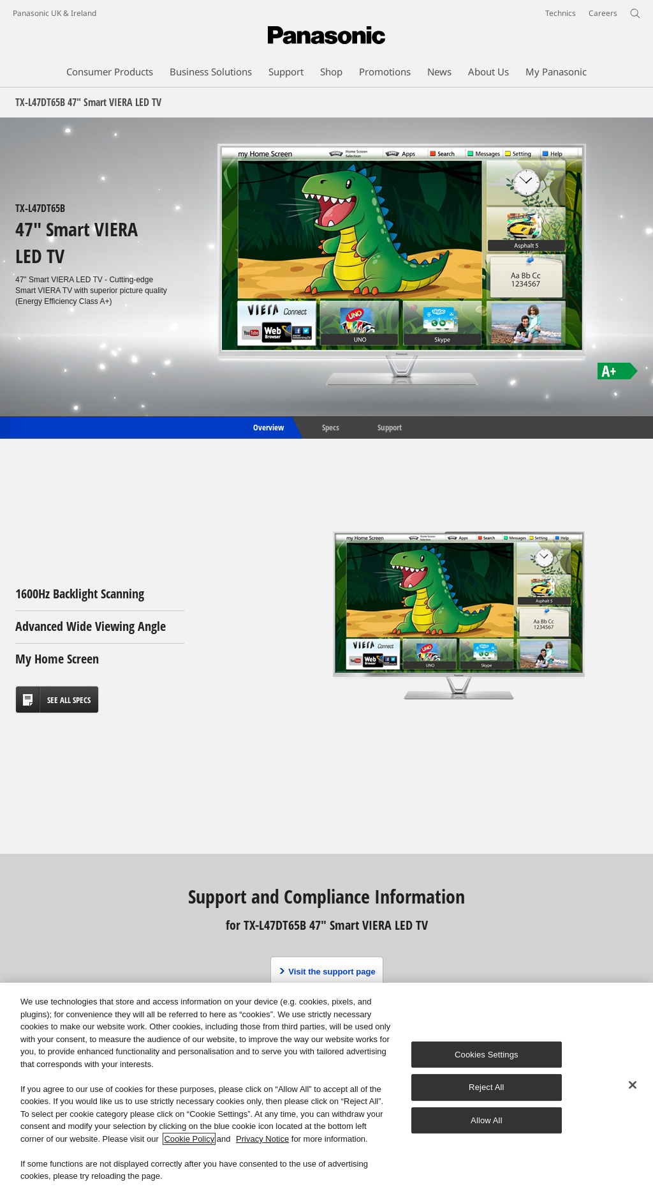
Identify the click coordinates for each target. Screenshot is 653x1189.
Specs (330, 426)
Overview (267, 426)
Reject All (486, 1087)
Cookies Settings (486, 1054)
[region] (326, 1086)
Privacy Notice (262, 1139)
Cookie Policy (189, 1139)
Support (390, 426)
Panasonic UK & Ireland (54, 13)
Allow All (487, 1120)
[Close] (633, 1085)
